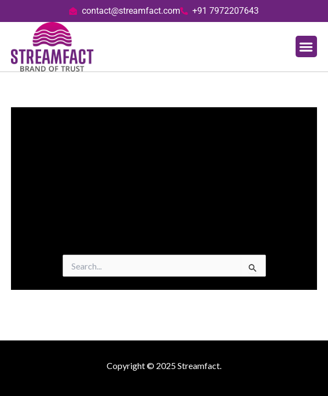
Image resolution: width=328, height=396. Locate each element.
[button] (306, 46)
